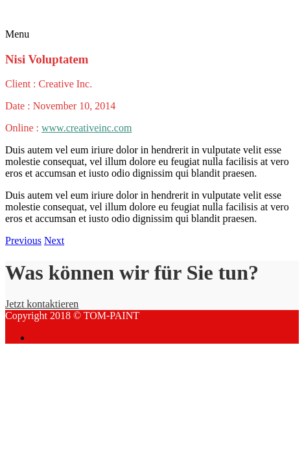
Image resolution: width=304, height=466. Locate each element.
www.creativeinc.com (86, 127)
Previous (23, 240)
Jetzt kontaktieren (41, 303)
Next (54, 240)
